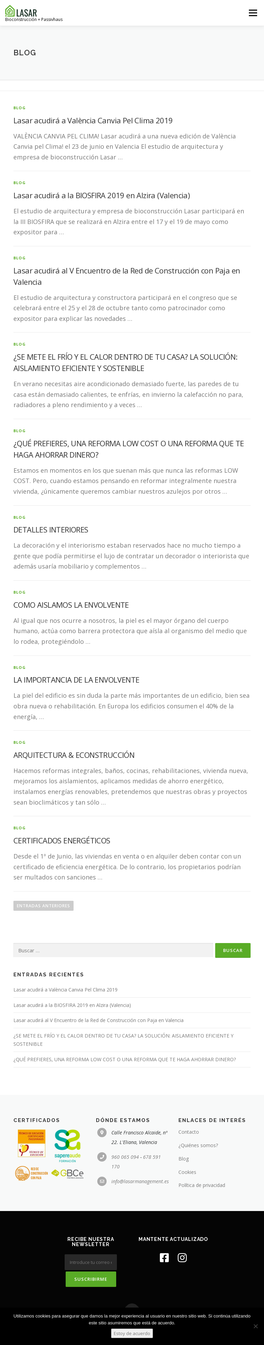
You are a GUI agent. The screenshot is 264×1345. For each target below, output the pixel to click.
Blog (183, 1158)
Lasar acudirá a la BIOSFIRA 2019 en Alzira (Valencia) (101, 195)
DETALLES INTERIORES (50, 529)
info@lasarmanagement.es (140, 1181)
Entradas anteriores (43, 906)
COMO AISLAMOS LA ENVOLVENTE (71, 604)
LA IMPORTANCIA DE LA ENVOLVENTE (76, 679)
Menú (253, 13)
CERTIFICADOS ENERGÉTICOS (61, 840)
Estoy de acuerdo (132, 1333)
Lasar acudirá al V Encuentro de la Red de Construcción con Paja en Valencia (98, 1020)
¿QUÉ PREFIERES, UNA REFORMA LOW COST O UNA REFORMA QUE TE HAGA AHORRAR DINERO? (124, 1059)
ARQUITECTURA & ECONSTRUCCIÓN (73, 755)
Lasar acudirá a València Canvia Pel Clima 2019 (93, 120)
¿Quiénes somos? (198, 1145)
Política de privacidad (201, 1185)
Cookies (187, 1172)
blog (19, 107)
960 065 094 (125, 1157)
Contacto (188, 1132)
